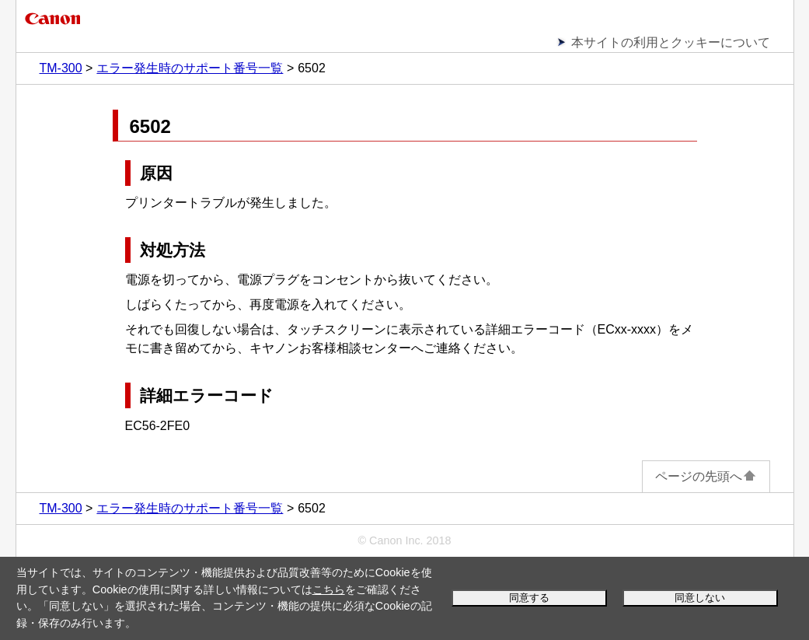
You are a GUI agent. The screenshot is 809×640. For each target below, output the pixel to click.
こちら (328, 589)
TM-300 (61, 68)
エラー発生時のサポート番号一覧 (189, 68)
